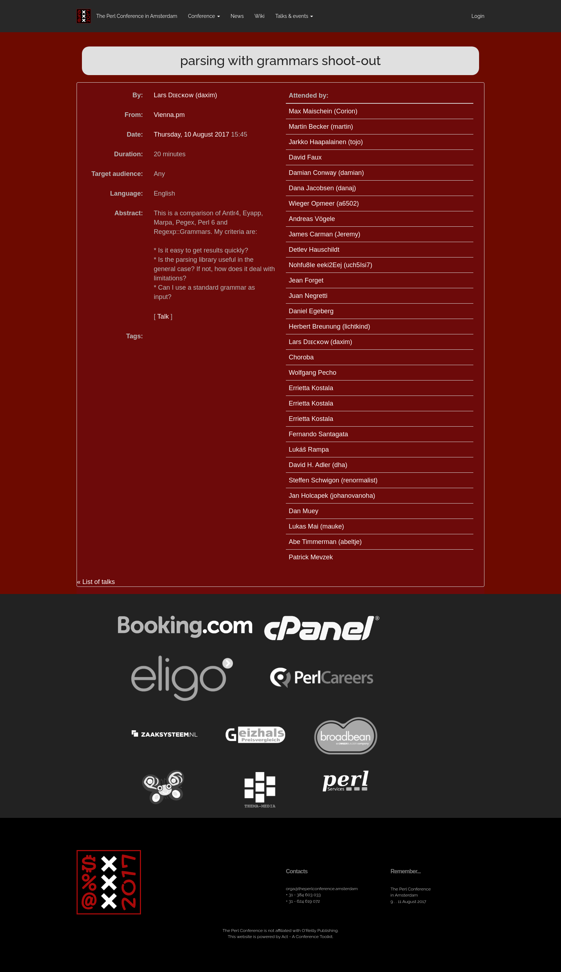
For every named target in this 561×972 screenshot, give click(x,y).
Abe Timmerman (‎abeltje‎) (325, 541)
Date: (135, 134)
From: (134, 114)
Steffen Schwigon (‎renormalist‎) (333, 480)
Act (285, 936)
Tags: (134, 336)
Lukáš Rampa (309, 449)
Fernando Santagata (318, 434)
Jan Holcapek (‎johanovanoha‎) (332, 495)
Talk (163, 316)
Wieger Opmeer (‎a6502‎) (324, 203)
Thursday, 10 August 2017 (192, 134)
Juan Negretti (308, 295)
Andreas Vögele (312, 218)
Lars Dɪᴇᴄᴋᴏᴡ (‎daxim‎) (185, 95)
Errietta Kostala (311, 388)
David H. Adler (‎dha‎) (318, 464)
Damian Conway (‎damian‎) (326, 172)
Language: (126, 193)
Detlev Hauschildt (314, 249)
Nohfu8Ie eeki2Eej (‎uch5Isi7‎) (330, 265)
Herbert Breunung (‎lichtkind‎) (329, 326)
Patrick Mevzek (311, 557)
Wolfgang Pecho (312, 372)
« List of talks (96, 581)
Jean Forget (306, 280)
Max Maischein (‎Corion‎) (323, 111)
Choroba (301, 357)
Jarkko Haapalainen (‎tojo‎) (326, 142)
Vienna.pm (169, 114)
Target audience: (117, 173)
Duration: (128, 154)
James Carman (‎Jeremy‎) (324, 234)
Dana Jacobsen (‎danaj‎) (322, 188)
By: (137, 95)
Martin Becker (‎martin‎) (321, 126)
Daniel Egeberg (311, 311)
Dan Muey (303, 511)
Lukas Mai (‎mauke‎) (316, 526)
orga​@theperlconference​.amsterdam (322, 888)
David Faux (305, 157)
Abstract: (128, 213)
